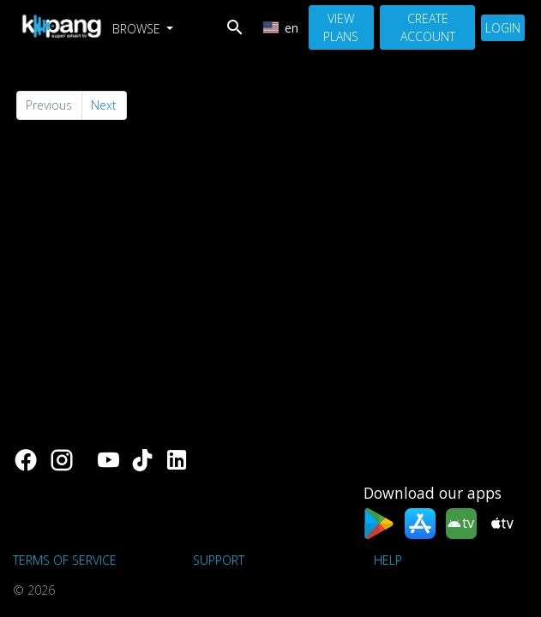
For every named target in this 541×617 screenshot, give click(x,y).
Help (388, 560)
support (218, 560)
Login (502, 28)
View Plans (340, 27)
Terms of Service (65, 560)
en (281, 28)
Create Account (427, 27)
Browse (138, 29)
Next (104, 105)
